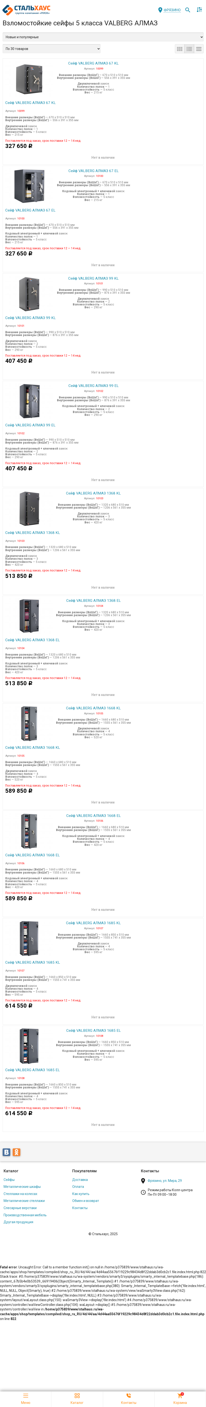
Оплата (78, 1178)
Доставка (80, 1171)
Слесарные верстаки (20, 1199)
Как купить (80, 1185)
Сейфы (9, 1171)
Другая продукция (18, 1214)
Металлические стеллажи (24, 1192)
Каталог (11, 1162)
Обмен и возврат (85, 1192)
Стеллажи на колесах (20, 1185)
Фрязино (172, 10)
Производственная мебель (25, 1206)
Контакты (80, 1199)
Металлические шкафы (22, 1178)
